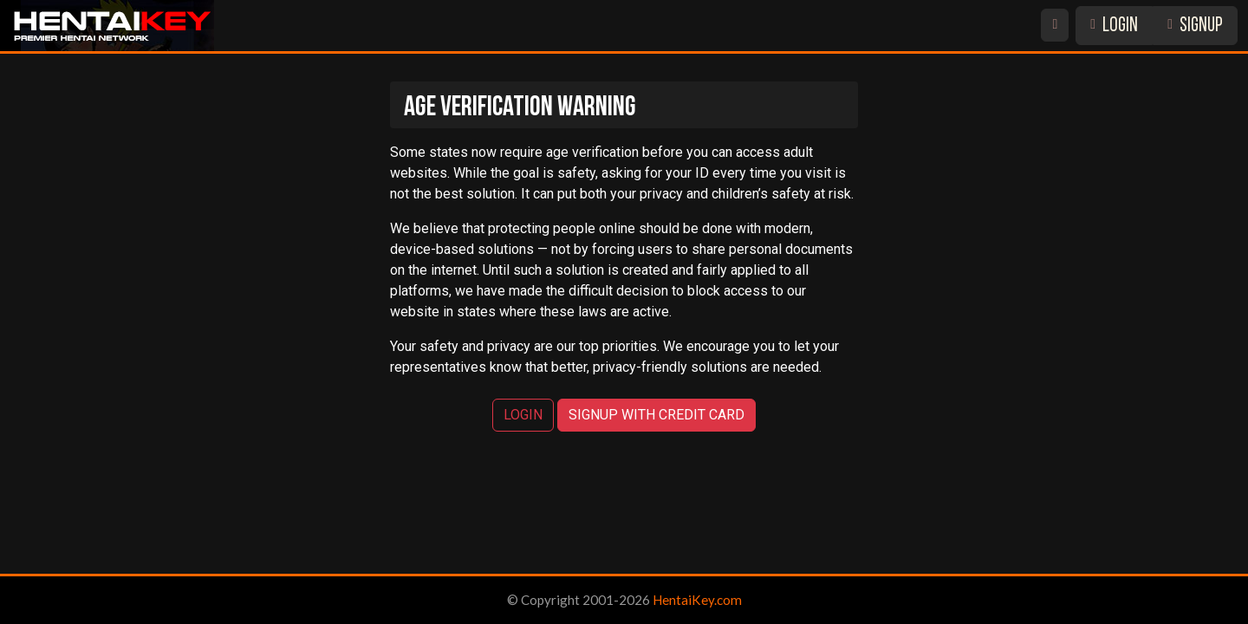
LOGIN (1114, 26)
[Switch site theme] (1055, 25)
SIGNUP (1195, 26)
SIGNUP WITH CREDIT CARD (656, 414)
